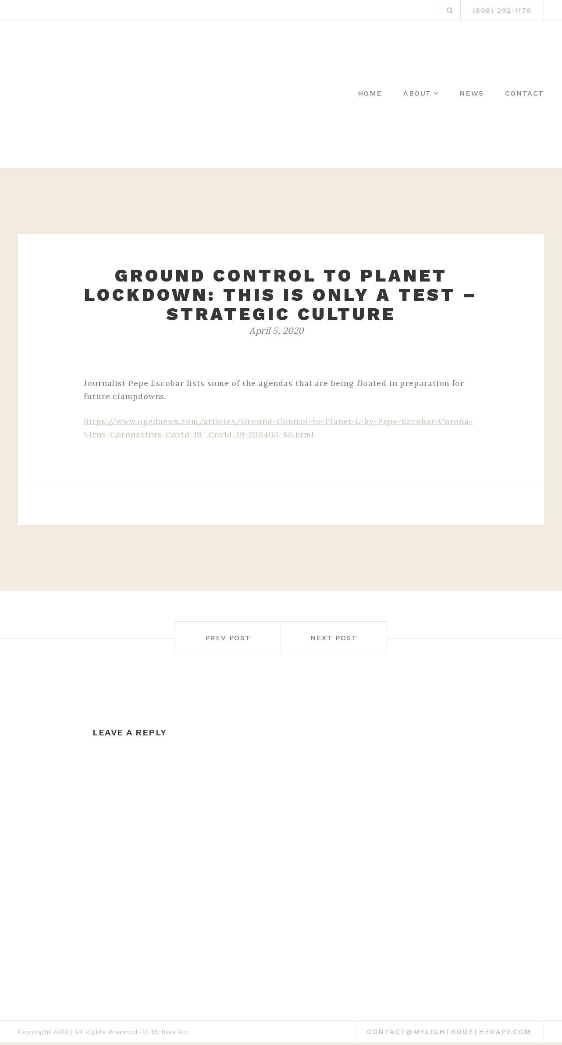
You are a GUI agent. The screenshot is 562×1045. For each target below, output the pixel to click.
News (471, 93)
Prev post (228, 638)
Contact (524, 93)
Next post (333, 638)
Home (370, 93)
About (417, 93)
